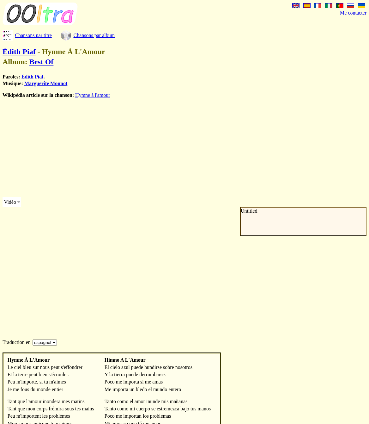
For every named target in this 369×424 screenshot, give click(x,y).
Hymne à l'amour (92, 95)
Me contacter (353, 13)
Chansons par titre (33, 35)
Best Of (41, 62)
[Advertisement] (180, 147)
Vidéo (10, 202)
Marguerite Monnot (45, 83)
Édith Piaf (19, 51)
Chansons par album (94, 35)
